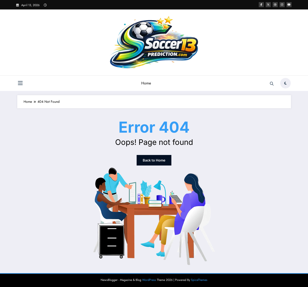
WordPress (149, 280)
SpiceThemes (199, 280)
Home (146, 83)
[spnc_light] (285, 83)
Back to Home (154, 160)
